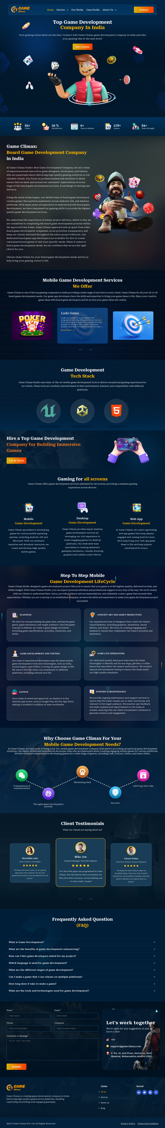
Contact (143, 10)
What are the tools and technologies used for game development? (49, 990)
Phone (10, 1023)
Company (59, 1023)
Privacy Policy (128, 1124)
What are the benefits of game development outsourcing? (44, 949)
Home (50, 10)
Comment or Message (18, 1035)
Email (57, 1010)
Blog (103, 1108)
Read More (67, 330)
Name (10, 1010)
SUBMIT (16, 1066)
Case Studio (93, 10)
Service (62, 10)
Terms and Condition (148, 1124)
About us (105, 1103)
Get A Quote (83, 46)
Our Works (77, 10)
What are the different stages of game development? (41, 970)
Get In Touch (16, 460)
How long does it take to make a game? (33, 983)
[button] (81, 349)
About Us (110, 10)
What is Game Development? (26, 942)
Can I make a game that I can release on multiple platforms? (45, 977)
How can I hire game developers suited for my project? (42, 956)
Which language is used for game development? (38, 963)
